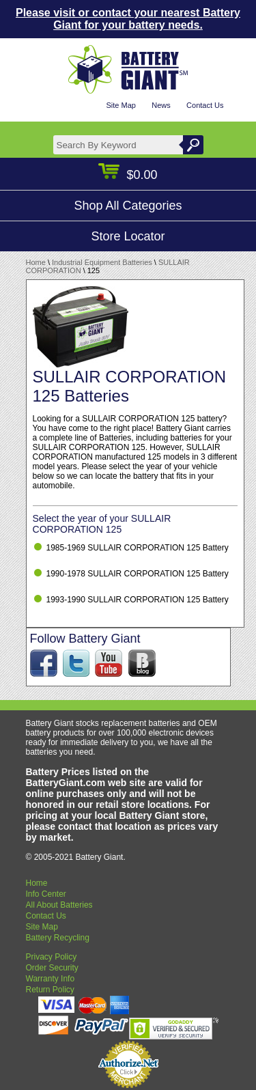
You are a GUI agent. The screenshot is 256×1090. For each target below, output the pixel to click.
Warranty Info (50, 978)
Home (36, 262)
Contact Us (204, 105)
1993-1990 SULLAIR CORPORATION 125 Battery (137, 599)
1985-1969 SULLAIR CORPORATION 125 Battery (137, 548)
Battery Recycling (57, 937)
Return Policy (50, 989)
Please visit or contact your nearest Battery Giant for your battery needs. (128, 19)
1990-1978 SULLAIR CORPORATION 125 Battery (137, 573)
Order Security (52, 968)
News (161, 105)
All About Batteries (59, 905)
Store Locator (128, 236)
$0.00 (127, 175)
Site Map (120, 105)
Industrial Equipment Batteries (102, 262)
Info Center (46, 894)
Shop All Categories (128, 205)
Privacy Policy (51, 957)
